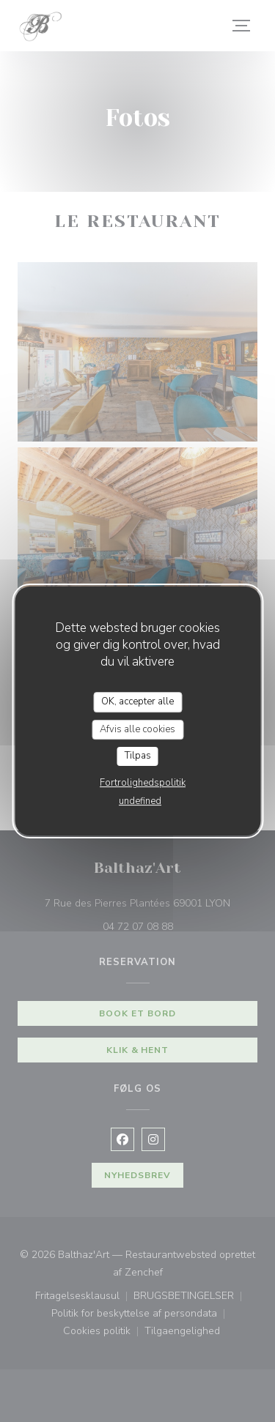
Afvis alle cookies (137, 729)
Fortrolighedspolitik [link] (143, 782)
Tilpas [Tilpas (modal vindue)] (138, 755)
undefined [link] (140, 801)
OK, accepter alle (137, 701)
